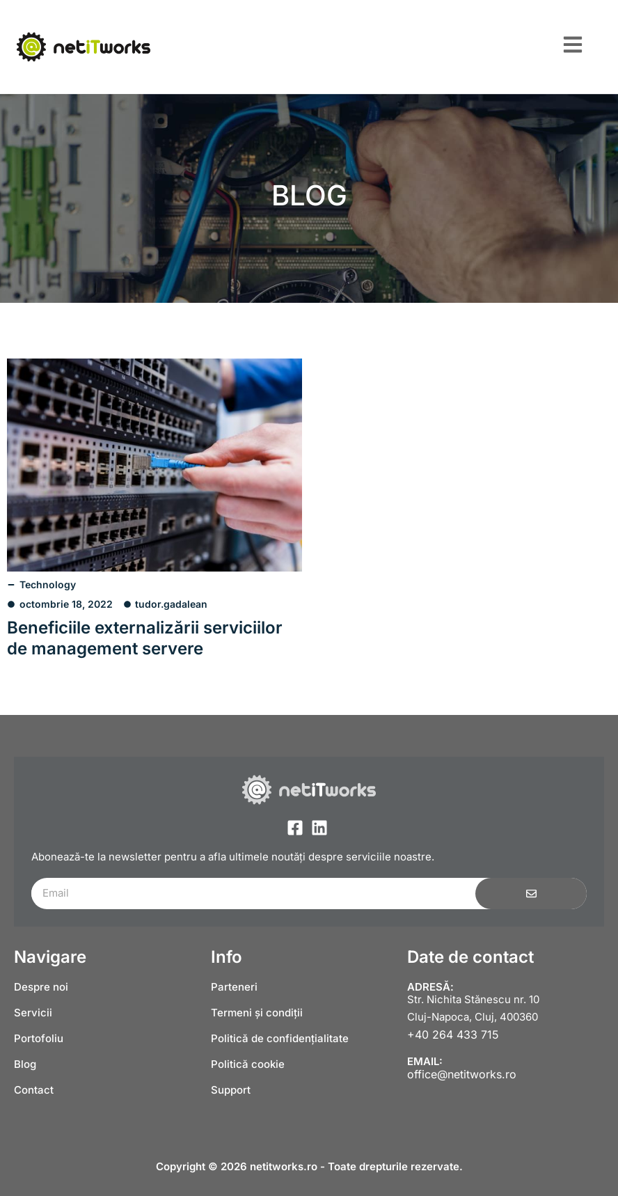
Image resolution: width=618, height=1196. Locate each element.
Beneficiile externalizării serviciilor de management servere (145, 638)
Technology (47, 584)
